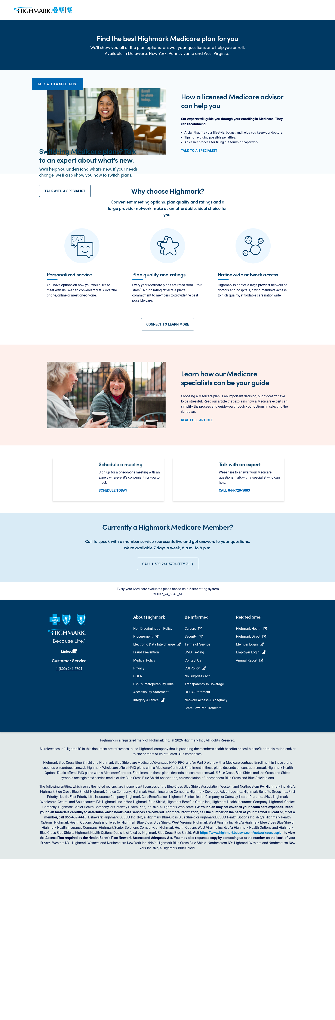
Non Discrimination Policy (152, 789)
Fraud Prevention (146, 813)
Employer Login (250, 813)
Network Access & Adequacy (206, 860)
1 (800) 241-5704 (69, 829)
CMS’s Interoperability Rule (153, 844)
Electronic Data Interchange (157, 805)
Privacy (138, 828)
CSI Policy (195, 828)
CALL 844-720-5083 (234, 651)
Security (194, 797)
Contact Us (193, 820)
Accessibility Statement (151, 852)
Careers (193, 789)
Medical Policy (144, 820)
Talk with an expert (239, 624)
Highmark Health (251, 789)
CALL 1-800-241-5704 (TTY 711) (167, 724)
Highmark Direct (251, 797)
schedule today (113, 651)
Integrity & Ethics (149, 860)
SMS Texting (194, 813)
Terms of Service (197, 805)
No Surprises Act (197, 836)
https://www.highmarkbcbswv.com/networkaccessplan (241, 993)
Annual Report (249, 820)
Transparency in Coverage (204, 844)
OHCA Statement (197, 852)
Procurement (146, 797)
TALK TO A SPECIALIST (199, 239)
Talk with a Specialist (57, 92)
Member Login (250, 805)
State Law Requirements (203, 868)
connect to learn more (167, 485)
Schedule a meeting (120, 624)
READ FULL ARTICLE (197, 580)
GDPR (137, 836)
